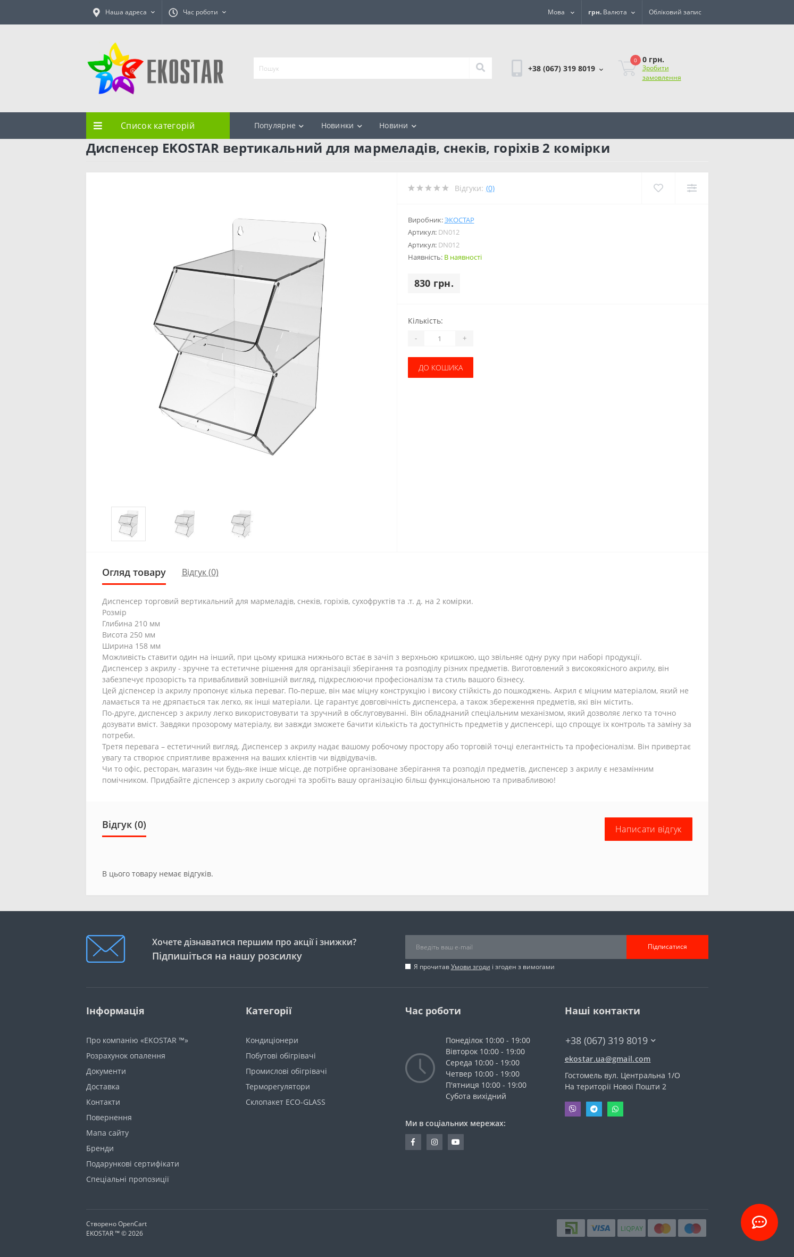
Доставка (103, 1086)
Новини (397, 125)
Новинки (341, 125)
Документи (106, 1071)
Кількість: (425, 321)
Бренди (100, 1148)
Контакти (103, 1102)
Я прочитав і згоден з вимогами (484, 966)
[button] (124, 12)
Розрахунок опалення (125, 1056)
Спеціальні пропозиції (127, 1179)
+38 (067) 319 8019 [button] (610, 1041)
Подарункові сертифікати (132, 1164)
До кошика (441, 367)
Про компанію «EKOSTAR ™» (137, 1040)
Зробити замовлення (661, 72)
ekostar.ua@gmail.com (608, 1059)
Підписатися (667, 946)
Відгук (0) (200, 572)
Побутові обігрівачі (281, 1056)
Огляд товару (134, 572)
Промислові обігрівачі (286, 1071)
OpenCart (132, 1223)
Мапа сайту (107, 1133)
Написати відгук (648, 829)
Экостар (459, 220)
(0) (490, 188)
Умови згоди (470, 966)
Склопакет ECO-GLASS (285, 1102)
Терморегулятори (278, 1086)
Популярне (279, 125)
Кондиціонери (272, 1040)
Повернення (109, 1117)
